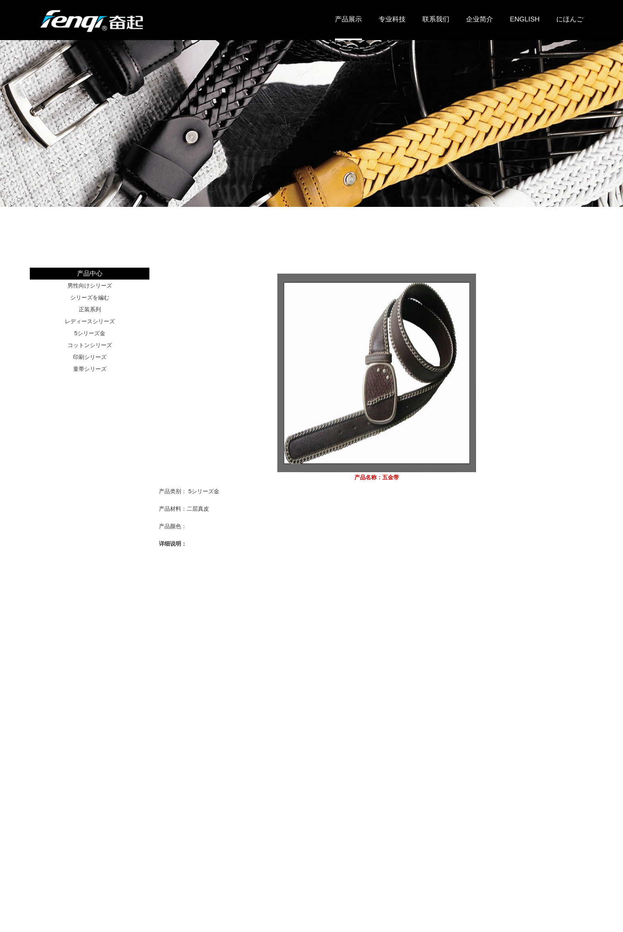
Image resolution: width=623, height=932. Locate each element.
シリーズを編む (89, 297)
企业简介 (479, 19)
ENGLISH (525, 19)
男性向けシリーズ (90, 285)
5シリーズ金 (89, 333)
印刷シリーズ (89, 357)
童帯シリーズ (89, 369)
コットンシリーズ (90, 345)
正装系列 (90, 309)
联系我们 (435, 19)
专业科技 (392, 19)
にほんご (569, 19)
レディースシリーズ (90, 321)
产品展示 (348, 19)
